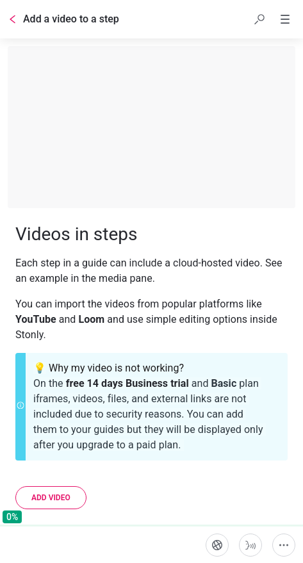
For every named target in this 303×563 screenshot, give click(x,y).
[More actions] (283, 545)
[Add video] (50, 497)
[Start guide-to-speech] (250, 545)
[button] (259, 19)
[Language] (217, 545)
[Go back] (12, 19)
